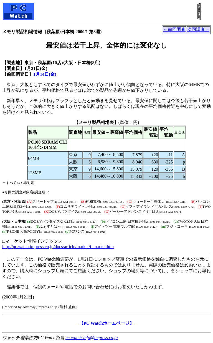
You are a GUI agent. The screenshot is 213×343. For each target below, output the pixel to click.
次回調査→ (198, 29)
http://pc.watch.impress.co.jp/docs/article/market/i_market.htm (58, 246)
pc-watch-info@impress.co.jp (91, 337)
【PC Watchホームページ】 (106, 323)
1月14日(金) (44, 74)
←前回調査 (174, 29)
